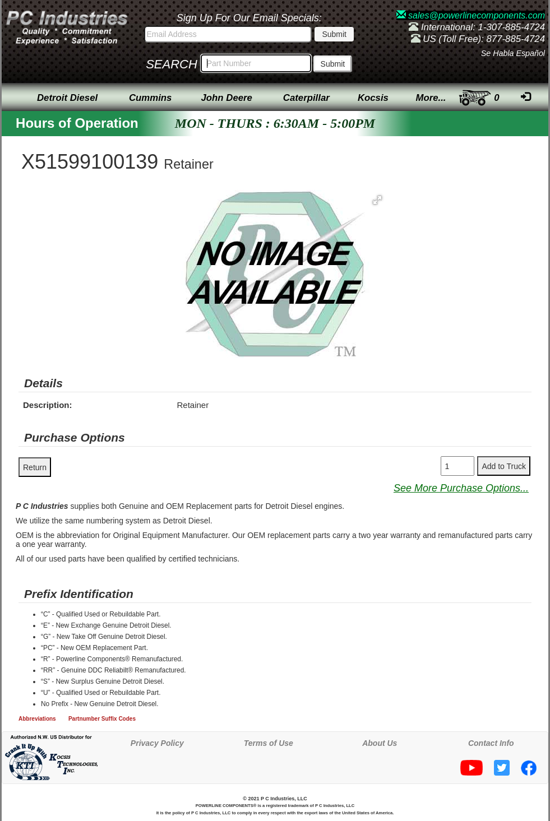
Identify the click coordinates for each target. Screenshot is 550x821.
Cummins (150, 97)
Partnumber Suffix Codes (102, 719)
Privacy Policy (157, 743)
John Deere (226, 97)
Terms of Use (268, 743)
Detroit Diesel (67, 97)
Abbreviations (37, 719)
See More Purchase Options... (461, 488)
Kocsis (373, 97)
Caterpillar (306, 97)
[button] (377, 200)
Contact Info (491, 743)
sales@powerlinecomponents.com (470, 15)
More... (430, 97)
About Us (379, 743)
